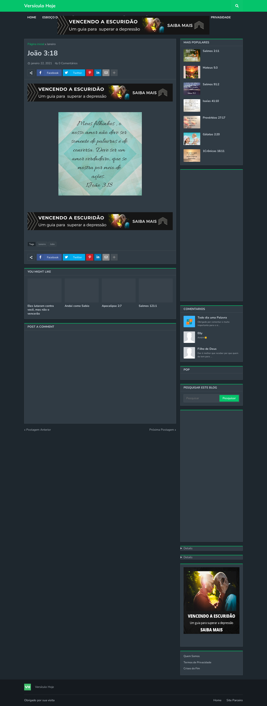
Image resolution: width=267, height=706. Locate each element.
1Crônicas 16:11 (213, 151)
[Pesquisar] (201, 398)
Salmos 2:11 (211, 51)
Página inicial (36, 44)
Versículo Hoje (39, 6)
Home (217, 700)
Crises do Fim (192, 668)
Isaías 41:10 (211, 101)
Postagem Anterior (38, 430)
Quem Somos (192, 656)
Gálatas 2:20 (211, 134)
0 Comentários (68, 63)
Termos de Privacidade (197, 662)
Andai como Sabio (77, 306)
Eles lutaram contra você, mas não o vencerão (41, 309)
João (52, 244)
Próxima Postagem (161, 430)
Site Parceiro (235, 700)
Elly (200, 333)
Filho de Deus (207, 349)
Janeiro (51, 44)
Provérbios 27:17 (214, 118)
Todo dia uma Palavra (212, 318)
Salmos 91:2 (211, 84)
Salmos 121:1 (148, 306)
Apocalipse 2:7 (112, 306)
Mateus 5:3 (210, 68)
